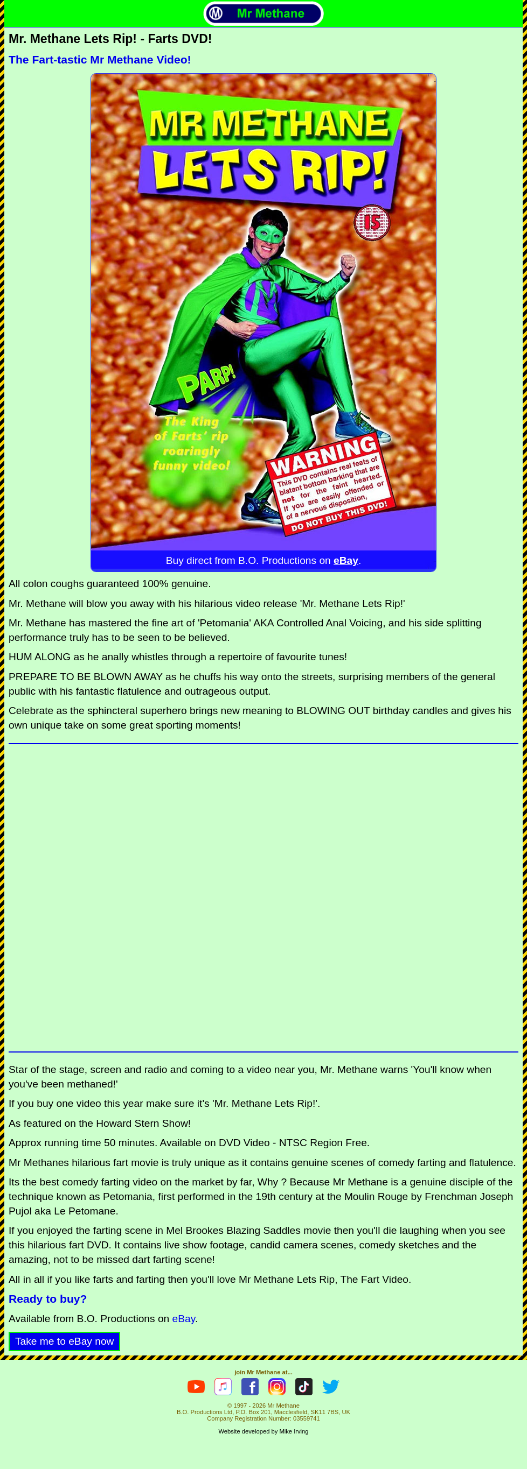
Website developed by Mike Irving (263, 1431)
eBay (346, 560)
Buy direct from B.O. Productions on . (264, 560)
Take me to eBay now (64, 1341)
